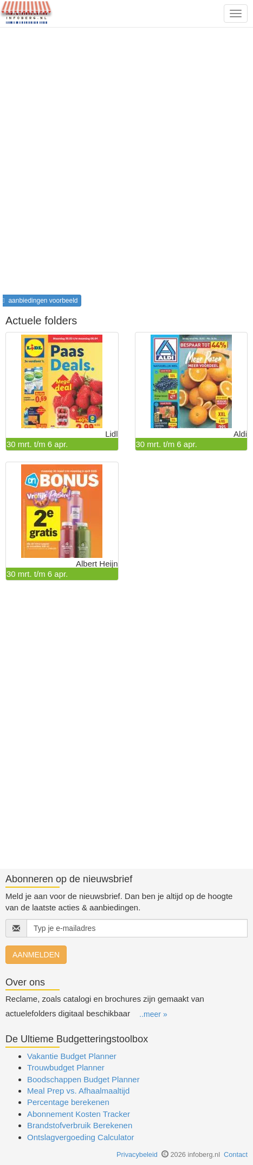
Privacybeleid (137, 1154)
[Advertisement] (126, 164)
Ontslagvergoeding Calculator (80, 1137)
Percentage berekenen (68, 1102)
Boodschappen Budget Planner (83, 1079)
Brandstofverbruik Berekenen (79, 1125)
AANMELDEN (36, 954)
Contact (236, 1154)
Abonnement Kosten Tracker (78, 1114)
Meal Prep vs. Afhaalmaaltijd (78, 1090)
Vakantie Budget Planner (71, 1056)
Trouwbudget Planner (66, 1067)
